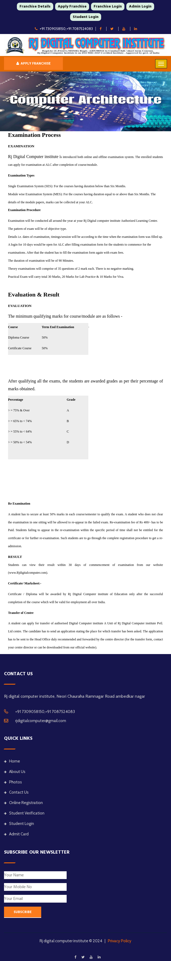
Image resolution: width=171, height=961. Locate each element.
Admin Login (140, 6)
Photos (13, 782)
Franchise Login (108, 6)
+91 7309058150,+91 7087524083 (64, 29)
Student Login (85, 17)
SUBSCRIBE (23, 912)
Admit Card (16, 834)
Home (12, 761)
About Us (14, 771)
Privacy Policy (119, 941)
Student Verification (24, 813)
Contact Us (16, 792)
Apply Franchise (72, 6)
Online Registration (23, 802)
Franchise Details (35, 6)
